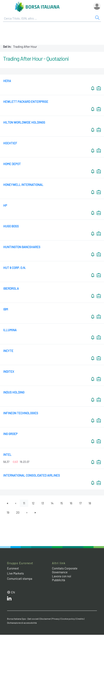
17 (80, 503)
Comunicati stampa (19, 578)
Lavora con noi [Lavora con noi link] (61, 576)
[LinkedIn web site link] (9, 599)
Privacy (56, 618)
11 (24, 503)
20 (17, 512)
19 (8, 512)
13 (42, 503)
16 (71, 503)
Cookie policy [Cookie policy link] (68, 618)
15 (61, 503)
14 (52, 503)
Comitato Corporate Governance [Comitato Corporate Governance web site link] (64, 570)
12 (33, 503)
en (13, 592)
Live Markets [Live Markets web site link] (15, 573)
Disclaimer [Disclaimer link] (45, 618)
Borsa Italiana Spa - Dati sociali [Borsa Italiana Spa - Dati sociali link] (23, 618)
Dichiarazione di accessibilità (22, 622)
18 (89, 503)
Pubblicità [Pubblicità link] (58, 580)
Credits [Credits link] (80, 618)
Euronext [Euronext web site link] (13, 568)
